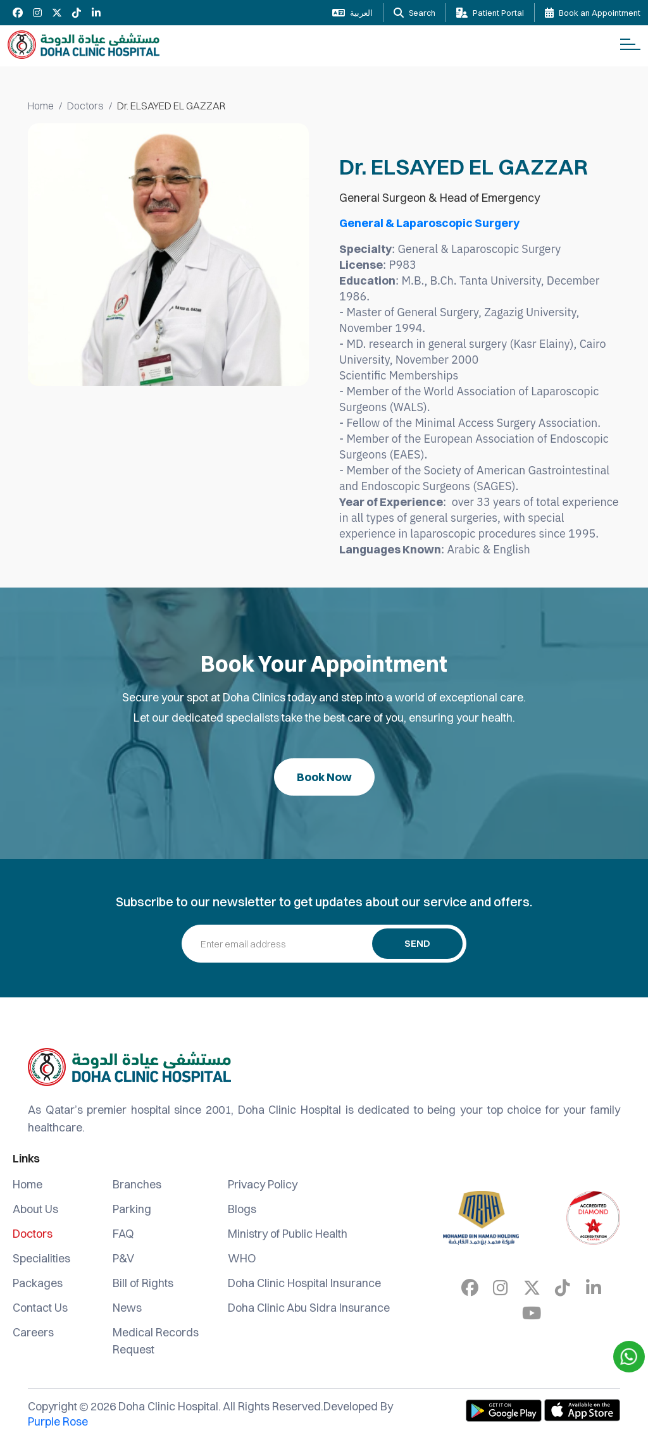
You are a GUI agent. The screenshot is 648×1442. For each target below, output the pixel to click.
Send (417, 943)
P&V (123, 1258)
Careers (33, 1332)
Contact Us (40, 1307)
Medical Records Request (156, 1341)
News (127, 1307)
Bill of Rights (143, 1283)
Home (41, 105)
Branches (137, 1184)
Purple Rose (58, 1421)
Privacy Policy (262, 1184)
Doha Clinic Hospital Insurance (304, 1283)
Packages (38, 1283)
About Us (35, 1209)
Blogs (242, 1209)
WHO (242, 1258)
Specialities (41, 1258)
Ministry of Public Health (287, 1233)
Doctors (85, 105)
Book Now (324, 777)
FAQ (123, 1233)
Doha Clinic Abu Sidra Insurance (309, 1307)
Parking (132, 1209)
